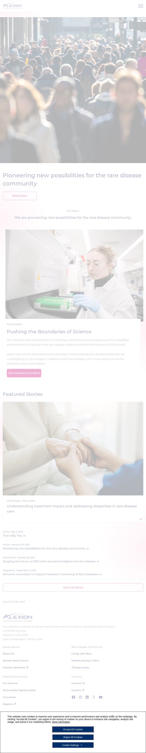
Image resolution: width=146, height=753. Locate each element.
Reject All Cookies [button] (73, 737)
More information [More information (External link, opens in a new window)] (61, 722)
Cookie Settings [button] (70, 745)
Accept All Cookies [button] (73, 729)
